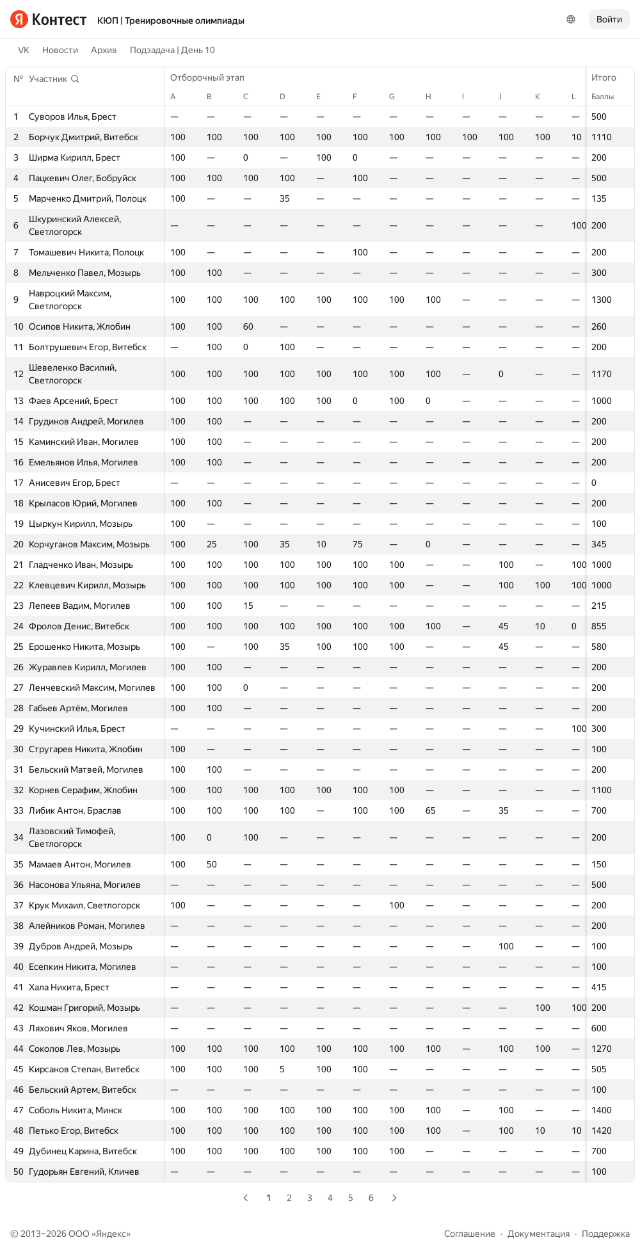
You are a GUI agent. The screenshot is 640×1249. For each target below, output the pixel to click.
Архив (104, 50)
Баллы (609, 97)
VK (23, 50)
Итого (610, 77)
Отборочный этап (213, 77)
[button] (54, 79)
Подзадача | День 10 (172, 50)
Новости (60, 50)
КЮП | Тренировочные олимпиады (170, 20)
